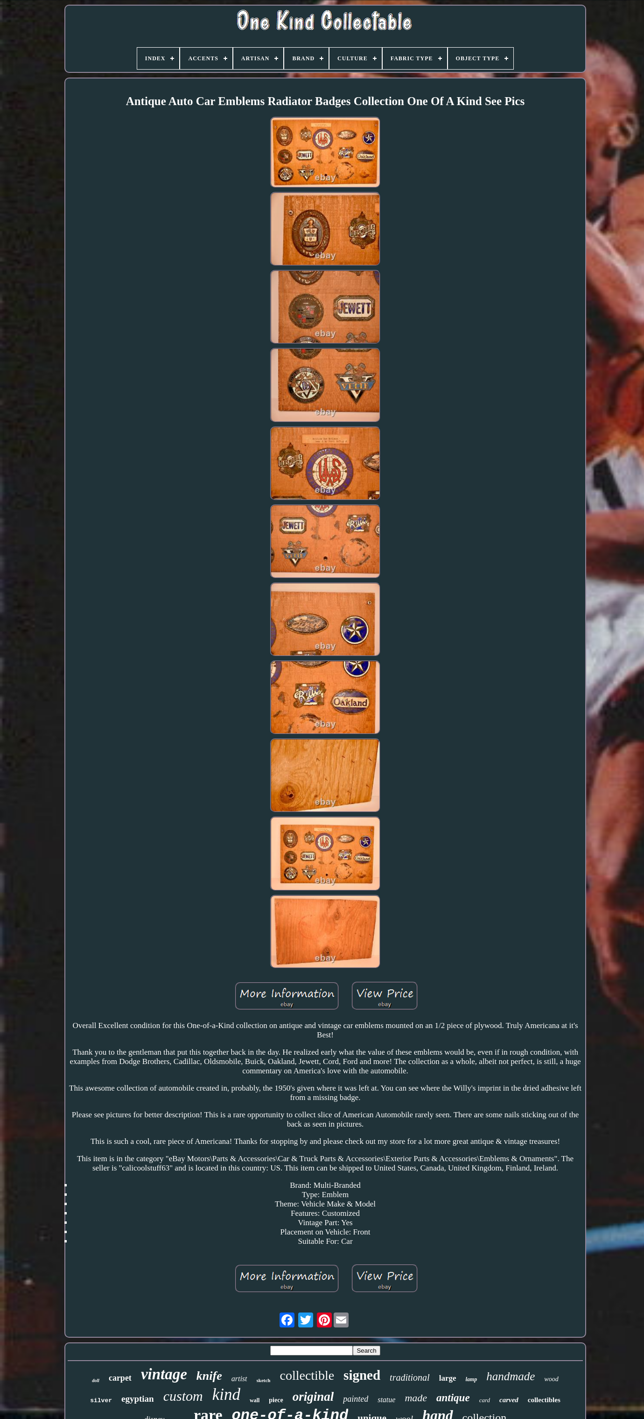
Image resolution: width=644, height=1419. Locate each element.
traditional (410, 1377)
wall (254, 1400)
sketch (264, 1380)
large (447, 1378)
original (313, 1397)
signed (361, 1375)
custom (183, 1396)
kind (226, 1394)
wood (551, 1379)
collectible (307, 1375)
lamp (471, 1379)
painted (355, 1399)
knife (209, 1376)
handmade (510, 1376)
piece (276, 1400)
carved (508, 1400)
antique (453, 1398)
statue (386, 1400)
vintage (164, 1374)
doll (95, 1380)
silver (101, 1400)
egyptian (137, 1399)
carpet (120, 1378)
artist (239, 1379)
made (416, 1398)
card (484, 1400)
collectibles (544, 1400)
